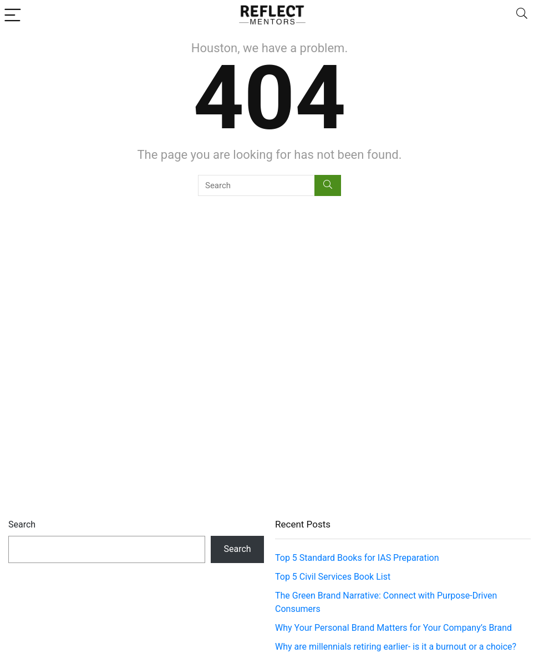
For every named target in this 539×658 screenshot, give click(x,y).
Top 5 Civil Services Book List (332, 576)
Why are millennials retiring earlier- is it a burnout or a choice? (395, 646)
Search (21, 524)
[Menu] (13, 14)
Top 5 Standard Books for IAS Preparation (357, 557)
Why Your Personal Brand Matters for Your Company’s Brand (393, 627)
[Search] (522, 14)
